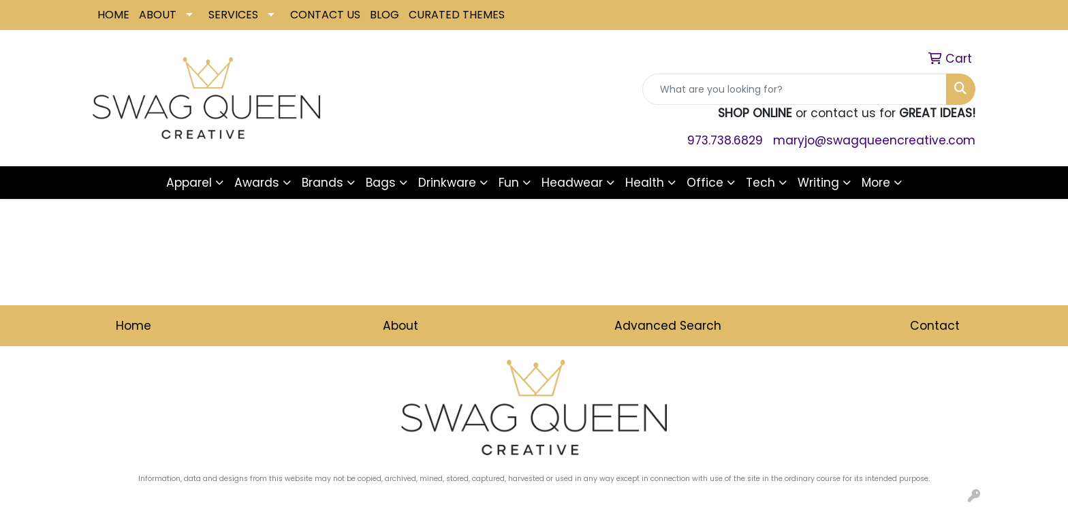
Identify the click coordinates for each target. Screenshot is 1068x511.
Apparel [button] (189, 182)
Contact (935, 326)
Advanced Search (667, 326)
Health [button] (644, 182)
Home (133, 326)
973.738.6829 (725, 140)
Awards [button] (256, 182)
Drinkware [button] (447, 182)
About (400, 326)
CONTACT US (325, 14)
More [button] (876, 182)
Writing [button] (818, 182)
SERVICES (233, 14)
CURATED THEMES (457, 14)
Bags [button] (381, 182)
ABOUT (157, 14)
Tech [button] (760, 182)
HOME (113, 14)
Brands (322, 182)
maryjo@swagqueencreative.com (874, 140)
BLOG (384, 14)
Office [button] (705, 182)
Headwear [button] (572, 182)
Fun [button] (509, 182)
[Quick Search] (794, 89)
